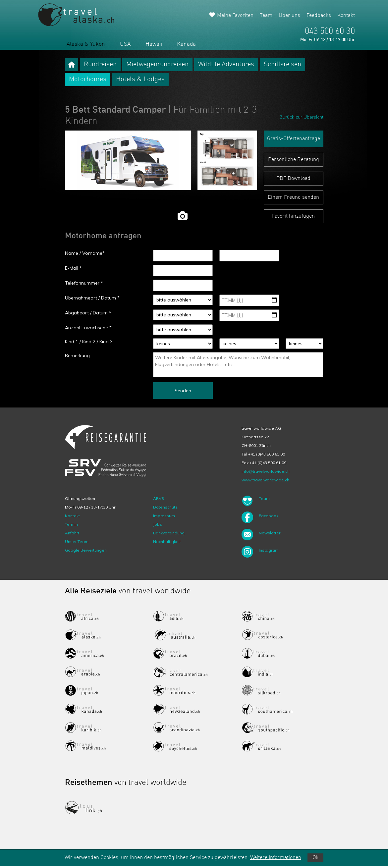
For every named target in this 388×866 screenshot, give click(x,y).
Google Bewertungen (86, 550)
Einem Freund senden (293, 197)
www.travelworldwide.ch (265, 479)
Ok (315, 857)
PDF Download (293, 178)
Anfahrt (72, 532)
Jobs (157, 524)
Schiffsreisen (282, 64)
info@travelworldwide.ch (266, 471)
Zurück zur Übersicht (301, 117)
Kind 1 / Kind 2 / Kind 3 (89, 342)
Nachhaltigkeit (167, 541)
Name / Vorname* (85, 253)
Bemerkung (77, 355)
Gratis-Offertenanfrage (293, 138)
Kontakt (346, 15)
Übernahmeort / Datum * (92, 298)
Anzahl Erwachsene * (88, 328)
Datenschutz (165, 507)
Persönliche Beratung (293, 159)
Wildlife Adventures (226, 64)
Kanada (186, 44)
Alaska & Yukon (86, 44)
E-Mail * (73, 268)
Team (266, 15)
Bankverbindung (169, 532)
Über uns (289, 15)
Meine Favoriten (235, 15)
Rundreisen (100, 64)
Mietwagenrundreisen (157, 64)
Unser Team (76, 541)
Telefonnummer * (84, 283)
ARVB (158, 498)
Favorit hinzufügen (293, 216)
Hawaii (153, 44)
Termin (71, 524)
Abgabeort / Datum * (88, 313)
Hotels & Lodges (140, 79)
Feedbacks (318, 15)
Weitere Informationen (275, 857)
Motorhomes (87, 79)
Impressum (164, 515)
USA (125, 44)
